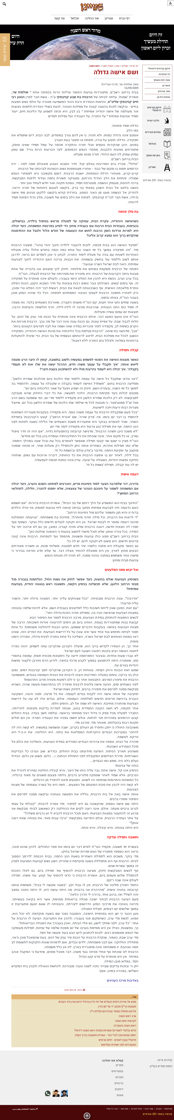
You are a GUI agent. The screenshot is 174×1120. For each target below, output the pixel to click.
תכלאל (75, 18)
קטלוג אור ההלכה (112, 1061)
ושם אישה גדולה (116, 72)
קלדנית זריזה (164, 1060)
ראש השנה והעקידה (125, 1026)
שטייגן (109, 18)
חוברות (119, 1077)
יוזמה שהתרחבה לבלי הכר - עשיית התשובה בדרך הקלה (105, 1035)
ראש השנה (94, 66)
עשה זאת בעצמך (161, 80)
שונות (120, 1095)
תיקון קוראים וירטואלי (159, 68)
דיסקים (119, 1089)
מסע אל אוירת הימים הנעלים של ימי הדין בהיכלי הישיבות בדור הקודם (97, 1002)
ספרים (119, 1065)
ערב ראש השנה (127, 1016)
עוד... (133, 997)
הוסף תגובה (69, 989)
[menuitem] (124, 18)
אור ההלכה (92, 18)
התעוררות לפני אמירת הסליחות (118, 1045)
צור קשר (59, 18)
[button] (4, 4)
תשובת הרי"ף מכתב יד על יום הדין (117, 1007)
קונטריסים (117, 1071)
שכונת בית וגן (163, 97)
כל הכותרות (164, 74)
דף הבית (124, 18)
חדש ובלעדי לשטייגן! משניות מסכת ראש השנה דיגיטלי (105, 1030)
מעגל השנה (107, 66)
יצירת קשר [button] (5, 49)
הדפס (79, 989)
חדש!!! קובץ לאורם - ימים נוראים (117, 1040)
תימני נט (166, 85)
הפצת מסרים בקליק (161, 1066)
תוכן (117, 66)
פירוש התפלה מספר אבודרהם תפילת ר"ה (113, 1011)
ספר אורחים (164, 91)
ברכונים (118, 1083)
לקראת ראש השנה (125, 1021)
